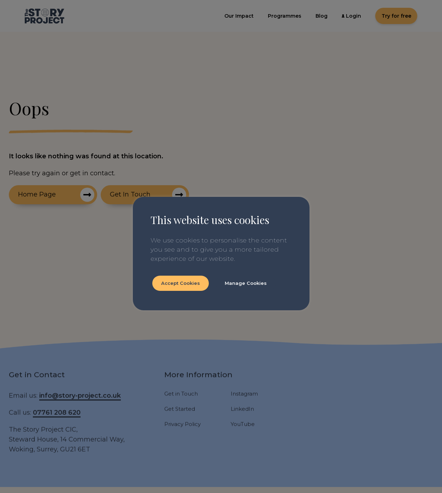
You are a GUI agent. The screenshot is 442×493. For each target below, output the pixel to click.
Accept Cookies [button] (180, 283)
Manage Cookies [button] (246, 283)
